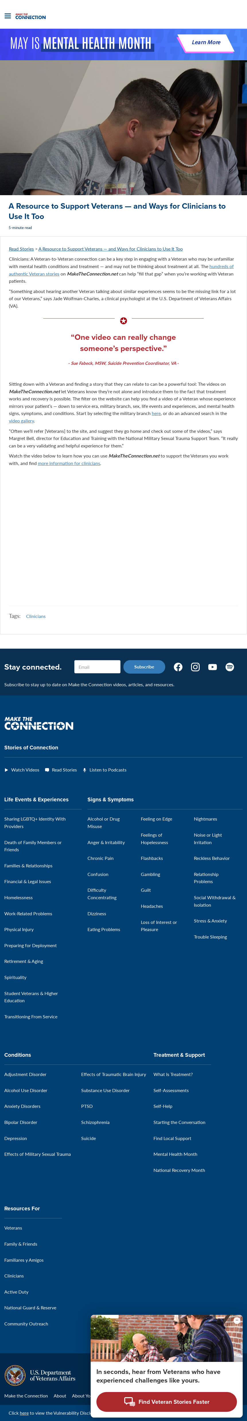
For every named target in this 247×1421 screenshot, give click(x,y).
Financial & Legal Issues (27, 881)
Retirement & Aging (23, 961)
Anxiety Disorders (22, 1106)
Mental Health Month (175, 1154)
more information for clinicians (69, 463)
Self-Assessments (171, 1090)
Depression (15, 1138)
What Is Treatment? (173, 1074)
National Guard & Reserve (30, 1307)
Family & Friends (20, 1243)
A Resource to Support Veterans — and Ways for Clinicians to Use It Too (110, 248)
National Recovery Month (179, 1170)
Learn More (206, 43)
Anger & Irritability (106, 842)
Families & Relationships (28, 865)
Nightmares (205, 819)
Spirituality (15, 977)
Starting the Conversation (179, 1122)
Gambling (150, 874)
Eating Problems (103, 929)
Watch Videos (25, 769)
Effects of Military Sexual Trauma (37, 1154)
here (156, 413)
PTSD (87, 1106)
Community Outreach (26, 1323)
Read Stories (21, 248)
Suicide (88, 1138)
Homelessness (18, 897)
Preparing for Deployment (30, 945)
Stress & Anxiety (210, 920)
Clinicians (36, 616)
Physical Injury (19, 929)
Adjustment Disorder (25, 1074)
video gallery (21, 420)
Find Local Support (172, 1138)
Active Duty (16, 1291)
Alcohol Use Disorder (25, 1090)
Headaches (152, 906)
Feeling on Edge (156, 819)
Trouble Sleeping (210, 936)
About (60, 1395)
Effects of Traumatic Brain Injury (113, 1074)
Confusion (97, 874)
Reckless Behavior (212, 858)
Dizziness (96, 913)
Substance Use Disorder (105, 1090)
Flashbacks (152, 858)
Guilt (146, 890)
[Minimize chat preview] (237, 1320)
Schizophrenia (95, 1122)
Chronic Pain (100, 858)
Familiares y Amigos (24, 1260)
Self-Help (162, 1106)
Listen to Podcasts (108, 769)
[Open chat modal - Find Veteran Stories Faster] (166, 1402)
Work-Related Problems (28, 913)
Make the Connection (26, 1395)
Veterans (13, 1228)
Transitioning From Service (30, 1016)
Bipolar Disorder (20, 1122)
